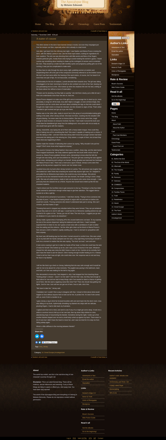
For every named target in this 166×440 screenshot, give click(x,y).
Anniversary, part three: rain (119, 382)
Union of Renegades (119, 71)
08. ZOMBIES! (117, 185)
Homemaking (114, 389)
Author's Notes (117, 214)
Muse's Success (117, 84)
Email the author (117, 51)
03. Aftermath (116, 166)
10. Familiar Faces (118, 192)
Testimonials (115, 24)
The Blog (49, 24)
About (62, 24)
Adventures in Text (118, 47)
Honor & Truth (116, 67)
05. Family (115, 174)
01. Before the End (118, 159)
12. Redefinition (117, 199)
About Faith (117, 124)
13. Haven (115, 203)
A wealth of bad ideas (98, 31)
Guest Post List (118, 146)
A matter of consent (46, 38)
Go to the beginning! (119, 100)
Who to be (113, 393)
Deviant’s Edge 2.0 (118, 64)
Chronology (83, 24)
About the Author (119, 128)
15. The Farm (116, 210)
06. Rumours (116, 177)
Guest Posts (99, 24)
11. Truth (115, 196)
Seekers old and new (39, 31)
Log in (69, 438)
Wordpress (115, 75)
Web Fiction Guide (118, 87)
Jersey (45, 347)
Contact (100, 438)
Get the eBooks (117, 96)
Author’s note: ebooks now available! (119, 377)
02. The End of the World (120, 162)
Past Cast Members (120, 135)
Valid (82, 438)
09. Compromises (118, 188)
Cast (71, 24)
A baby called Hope (116, 385)
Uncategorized (59, 352)
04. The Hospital (117, 170)
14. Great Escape (48, 352)
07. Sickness (116, 181)
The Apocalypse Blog (74, 2)
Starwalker (115, 55)
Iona (40, 347)
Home (38, 24)
